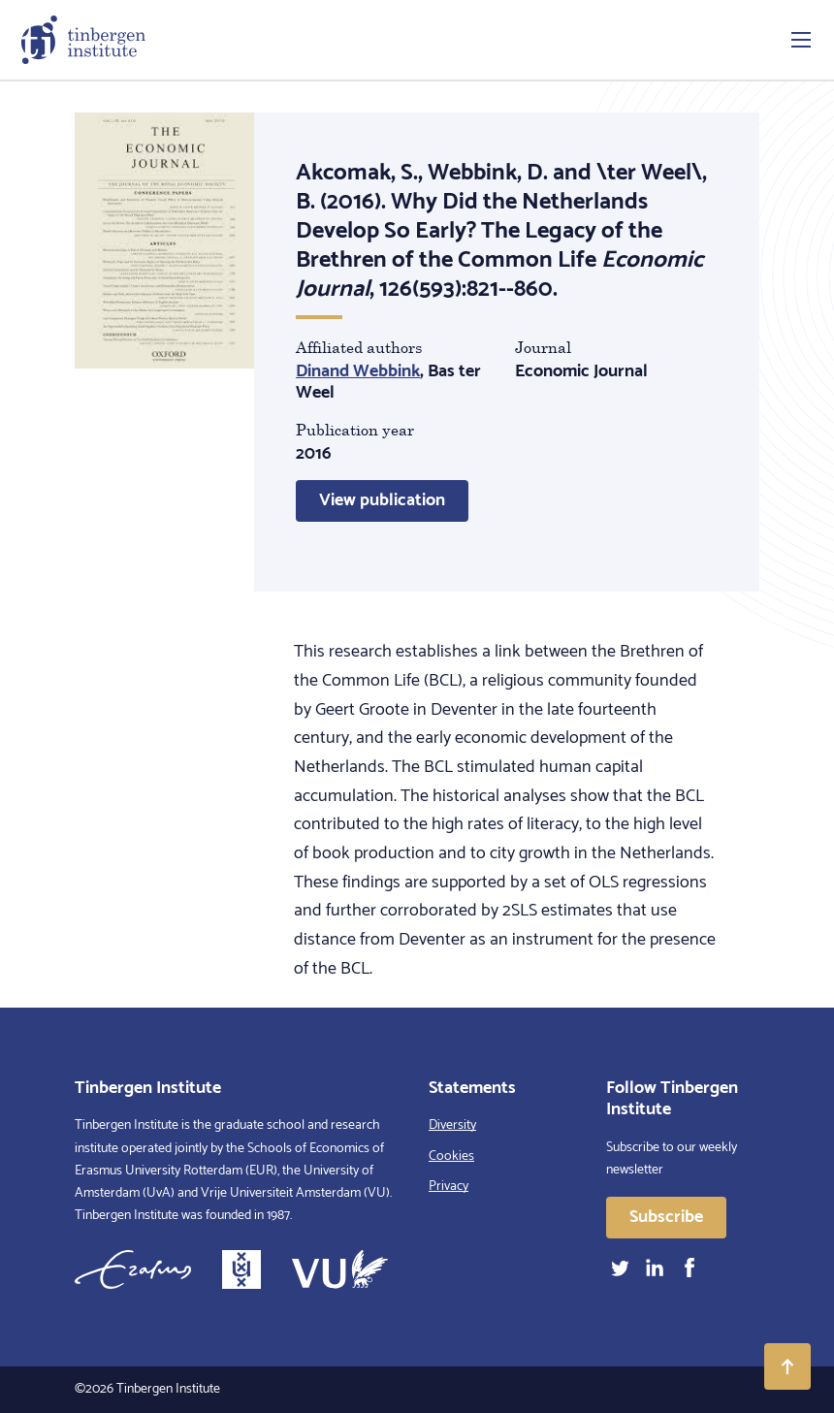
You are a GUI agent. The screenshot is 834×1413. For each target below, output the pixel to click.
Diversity (452, 1125)
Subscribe (666, 1217)
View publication (382, 500)
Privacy (448, 1186)
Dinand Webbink (358, 371)
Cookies (451, 1156)
